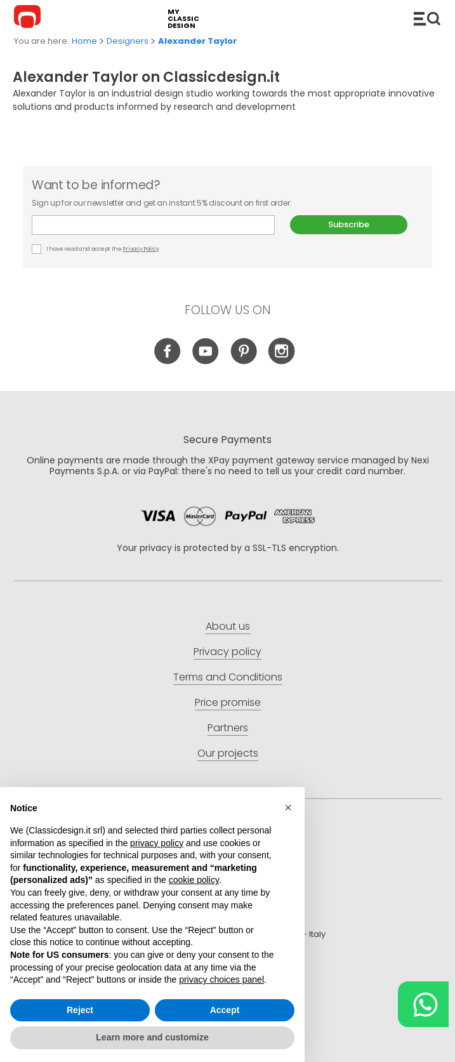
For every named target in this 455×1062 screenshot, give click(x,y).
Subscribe (348, 224)
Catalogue (427, 18)
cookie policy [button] (194, 880)
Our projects (227, 753)
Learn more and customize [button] (152, 1037)
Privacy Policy (140, 249)
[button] (288, 807)
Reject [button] (80, 1010)
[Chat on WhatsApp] (423, 1004)
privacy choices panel (221, 979)
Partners (228, 727)
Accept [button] (225, 1010)
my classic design (183, 18)
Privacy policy (227, 651)
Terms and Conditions (227, 677)
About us (228, 626)
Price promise (228, 702)
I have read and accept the (96, 249)
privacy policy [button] (156, 843)
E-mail (153, 225)
